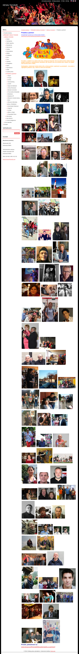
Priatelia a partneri (11, 73)
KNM (7, 69)
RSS (63, 1)
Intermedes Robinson (13, 106)
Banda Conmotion (12, 90)
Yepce (9, 75)
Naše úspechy (10, 43)
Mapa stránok (56, 1)
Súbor (7, 39)
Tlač (68, 1)
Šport (7, 65)
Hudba (8, 49)
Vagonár (10, 108)
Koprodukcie (9, 51)
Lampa (9, 110)
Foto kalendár (8, 122)
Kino (7, 57)
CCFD (9, 79)
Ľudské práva (9, 71)
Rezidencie (9, 45)
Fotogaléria (9, 63)
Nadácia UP (11, 96)
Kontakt (6, 124)
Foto (7, 59)
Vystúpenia (9, 41)
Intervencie (9, 47)
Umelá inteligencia (11, 120)
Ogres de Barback (12, 86)
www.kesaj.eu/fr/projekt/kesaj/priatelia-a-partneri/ (33, 36)
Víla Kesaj (9, 116)
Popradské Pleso (12, 114)
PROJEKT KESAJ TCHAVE (38, 30)
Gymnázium (9, 67)
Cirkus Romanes (12, 88)
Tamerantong (11, 81)
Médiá (8, 53)
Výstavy (8, 61)
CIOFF (9, 83)
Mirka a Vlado (11, 112)
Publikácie (9, 55)
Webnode (52, 651)
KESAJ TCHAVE (51, 30)
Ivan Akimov (9, 118)
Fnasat (9, 77)
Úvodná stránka (25, 30)
